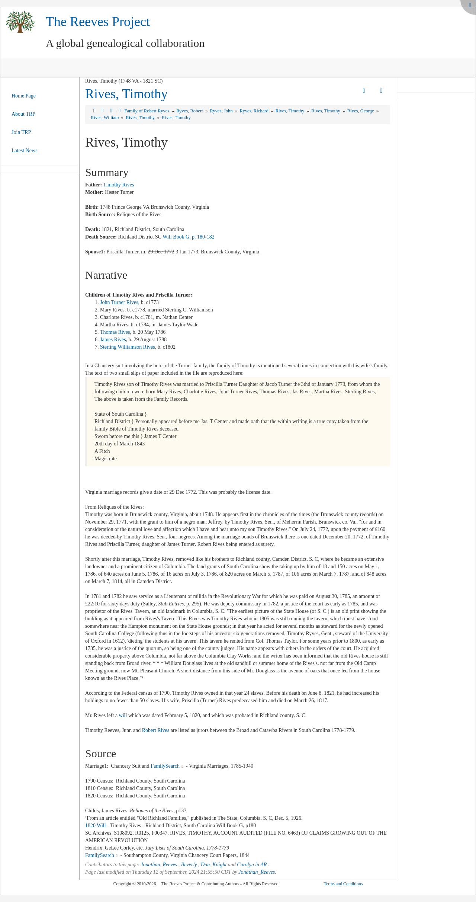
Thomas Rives (115, 332)
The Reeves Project (98, 21)
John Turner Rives (119, 302)
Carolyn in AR (252, 864)
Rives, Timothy (126, 93)
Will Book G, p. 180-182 (188, 237)
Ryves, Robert (190, 110)
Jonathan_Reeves (159, 864)
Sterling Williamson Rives (127, 347)
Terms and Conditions (343, 883)
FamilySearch (165, 766)
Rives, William (105, 117)
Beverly (189, 864)
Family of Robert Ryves (147, 110)
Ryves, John (222, 110)
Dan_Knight (213, 864)
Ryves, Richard (255, 110)
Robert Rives (156, 730)
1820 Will (95, 825)
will (123, 715)
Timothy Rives (118, 185)
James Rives (113, 339)
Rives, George (361, 110)
